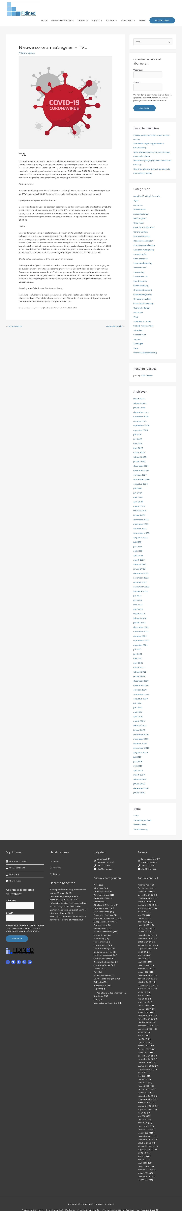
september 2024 (141, 479)
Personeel (138, 312)
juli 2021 (137, 649)
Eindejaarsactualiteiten (144, 245)
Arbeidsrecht (139, 209)
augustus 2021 (140, 645)
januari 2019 (139, 784)
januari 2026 (139, 408)
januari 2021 (139, 676)
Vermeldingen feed (142, 820)
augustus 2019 (140, 752)
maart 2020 (139, 721)
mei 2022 (137, 605)
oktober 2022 (140, 582)
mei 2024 (137, 497)
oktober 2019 (140, 743)
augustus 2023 (140, 537)
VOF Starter (147, 376)
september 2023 (141, 533)
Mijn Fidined (126, 21)
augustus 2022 (140, 591)
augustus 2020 (140, 699)
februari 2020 (139, 725)
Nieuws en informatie (61, 21)
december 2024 (141, 466)
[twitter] (13, 962)
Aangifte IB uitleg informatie (146, 196)
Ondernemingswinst (142, 294)
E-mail (137, 82)
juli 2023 (137, 542)
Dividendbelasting (141, 236)
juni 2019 (137, 761)
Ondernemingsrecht (142, 290)
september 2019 (141, 748)
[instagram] (24, 962)
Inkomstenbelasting (142, 263)
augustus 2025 (140, 430)
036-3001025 (103, 865)
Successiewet (139, 335)
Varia (135, 348)
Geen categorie (140, 259)
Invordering (138, 272)
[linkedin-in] (30, 962)
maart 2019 (139, 775)
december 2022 (141, 573)
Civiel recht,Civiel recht (144, 227)
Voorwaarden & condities (149, 1204)
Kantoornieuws (140, 276)
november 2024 (141, 470)
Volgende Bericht (115, 327)
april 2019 (138, 770)
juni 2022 (137, 600)
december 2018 (141, 788)
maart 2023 (139, 560)
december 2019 (141, 734)
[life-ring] (17, 861)
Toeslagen (138, 344)
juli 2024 (137, 488)
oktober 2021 (140, 636)
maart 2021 (139, 667)
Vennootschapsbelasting (145, 353)
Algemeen (138, 205)
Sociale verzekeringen (143, 326)
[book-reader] (16, 868)
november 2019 (141, 739)
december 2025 (141, 412)
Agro (135, 200)
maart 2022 (139, 614)
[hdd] (14, 881)
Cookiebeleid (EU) (54, 1204)
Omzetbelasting (141, 285)
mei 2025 (137, 443)
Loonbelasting (140, 281)
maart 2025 (139, 452)
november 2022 (141, 578)
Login (136, 816)
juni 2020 (137, 708)
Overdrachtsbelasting (143, 303)
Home (44, 21)
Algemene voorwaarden (89, 1204)
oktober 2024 (140, 475)
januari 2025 (139, 461)
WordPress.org (140, 829)
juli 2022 (137, 596)
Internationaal (139, 268)
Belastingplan (139, 218)
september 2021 (141, 640)
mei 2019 (137, 766)
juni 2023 (137, 546)
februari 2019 (139, 779)
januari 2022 (139, 623)
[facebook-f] (8, 962)
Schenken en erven (142, 321)
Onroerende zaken (142, 299)
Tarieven (81, 21)
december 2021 (141, 627)
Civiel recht (138, 223)
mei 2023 (137, 551)
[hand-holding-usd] (13, 874)
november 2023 (141, 524)
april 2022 (138, 609)
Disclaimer (70, 1204)
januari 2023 (139, 569)
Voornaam (138, 70)
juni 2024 (137, 493)
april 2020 (138, 717)
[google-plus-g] (19, 962)
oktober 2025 (140, 421)
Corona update (27, 53)
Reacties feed (139, 825)
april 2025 (138, 448)
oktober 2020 (140, 690)
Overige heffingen (141, 308)
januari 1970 (139, 793)
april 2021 (138, 663)
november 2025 (141, 417)
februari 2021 (139, 672)
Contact (110, 21)
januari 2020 (139, 730)
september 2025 (141, 426)
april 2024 (138, 502)
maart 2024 (139, 506)
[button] (162, 21)
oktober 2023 (140, 528)
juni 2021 (137, 654)
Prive (135, 317)
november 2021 (141, 632)
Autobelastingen (141, 214)
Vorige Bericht (14, 327)
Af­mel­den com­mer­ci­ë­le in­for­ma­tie (119, 1204)
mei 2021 (137, 658)
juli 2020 (137, 703)
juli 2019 (137, 757)
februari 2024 (139, 511)
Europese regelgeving (143, 250)
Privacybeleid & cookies (32, 1204)
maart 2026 (139, 399)
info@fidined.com (105, 869)
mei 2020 (137, 712)
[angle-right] (54, 861)
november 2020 (141, 685)
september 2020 (141, 694)
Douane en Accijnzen (143, 241)
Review (142, 21)
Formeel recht (140, 254)
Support (96, 21)
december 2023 (141, 520)
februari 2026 (139, 403)
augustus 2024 (140, 484)
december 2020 (141, 681)
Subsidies (137, 330)
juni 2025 (137, 439)
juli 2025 (137, 435)
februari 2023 (139, 564)
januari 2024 (139, 515)
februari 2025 (139, 457)
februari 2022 (139, 618)
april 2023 (138, 555)
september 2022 (141, 587)
